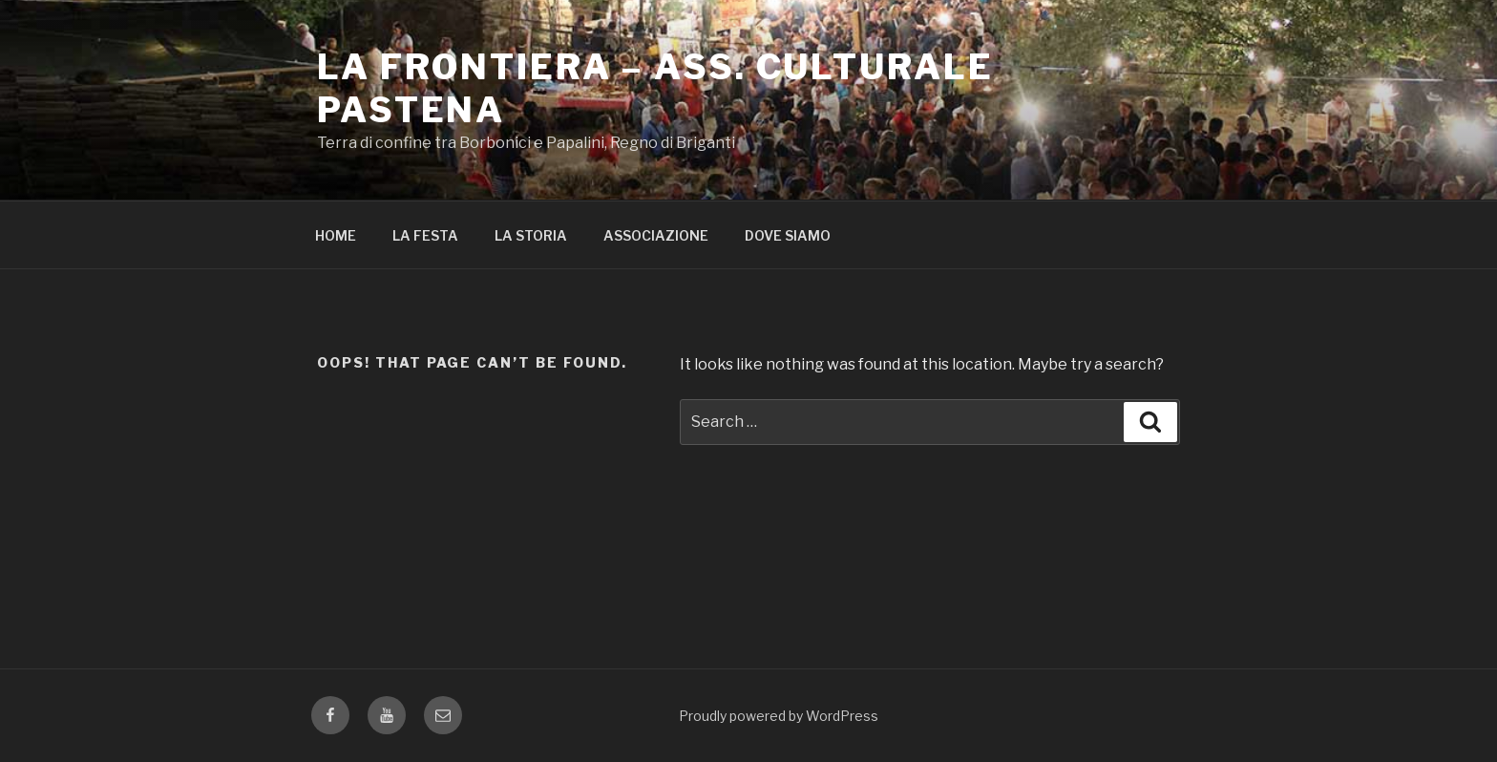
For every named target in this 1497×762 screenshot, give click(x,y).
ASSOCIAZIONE (655, 235)
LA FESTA (425, 235)
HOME (335, 235)
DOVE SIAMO (788, 235)
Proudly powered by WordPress (778, 716)
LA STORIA (531, 235)
